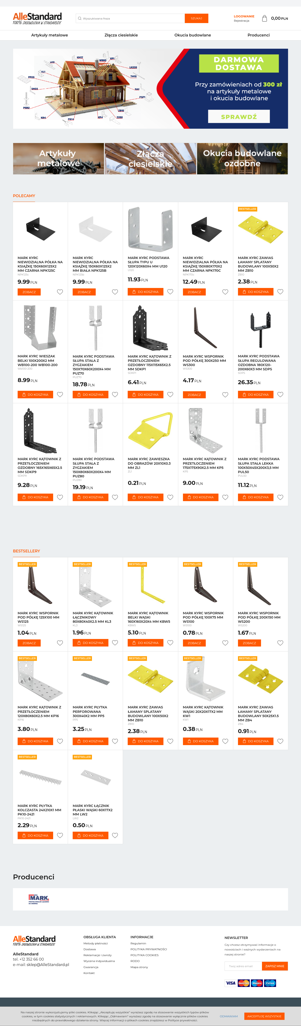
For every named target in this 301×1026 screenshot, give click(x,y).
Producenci (259, 35)
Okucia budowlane (192, 35)
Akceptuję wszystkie (264, 1016)
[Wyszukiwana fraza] (130, 18)
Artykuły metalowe (49, 35)
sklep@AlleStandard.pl (48, 964)
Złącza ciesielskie (121, 35)
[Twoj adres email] (243, 966)
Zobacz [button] (29, 292)
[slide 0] (150, 89)
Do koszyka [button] (145, 292)
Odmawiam (229, 1016)
